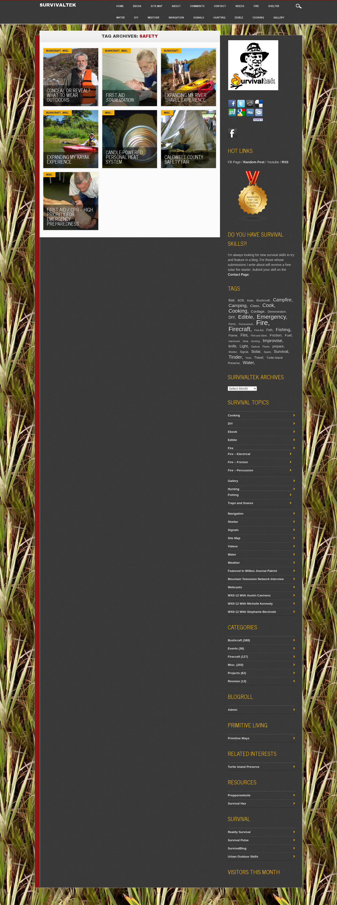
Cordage (257, 311)
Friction (275, 335)
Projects (234, 673)
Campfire (282, 299)
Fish (269, 330)
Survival (281, 351)
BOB (241, 300)
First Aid (119, 97)
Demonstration (277, 311)
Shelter (273, 6)
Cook (268, 305)
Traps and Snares (240, 503)
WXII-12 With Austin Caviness (249, 595)
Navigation (176, 17)
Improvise (272, 340)
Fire (256, 6)
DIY (136, 17)
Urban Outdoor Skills (243, 856)
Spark (267, 351)
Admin (232, 709)
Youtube (273, 162)
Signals (198, 17)
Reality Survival (239, 832)
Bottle (250, 300)
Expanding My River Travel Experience (185, 97)
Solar (255, 351)
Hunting (219, 17)
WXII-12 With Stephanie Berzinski (252, 611)
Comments (197, 6)
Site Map (156, 6)
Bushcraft (53, 51)
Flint (243, 335)
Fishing (283, 329)
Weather (153, 17)
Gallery (278, 17)
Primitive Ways (238, 738)
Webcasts (235, 587)
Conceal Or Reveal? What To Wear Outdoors (68, 95)
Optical (255, 346)
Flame (232, 335)
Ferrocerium (246, 324)
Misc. (65, 51)
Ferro (231, 324)
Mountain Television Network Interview (256, 579)
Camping (237, 305)
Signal (244, 351)
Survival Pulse (238, 840)
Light (244, 346)
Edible (239, 17)
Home (120, 6)
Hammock (234, 341)
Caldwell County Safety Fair (184, 159)
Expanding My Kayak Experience (68, 159)
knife (232, 346)
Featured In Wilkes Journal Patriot (252, 571)
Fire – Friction (238, 462)
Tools (248, 357)
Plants (265, 346)
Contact (220, 6)
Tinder (235, 357)
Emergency (271, 317)
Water (120, 17)
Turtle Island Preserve (243, 766)
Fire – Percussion (240, 470)
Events (233, 648)
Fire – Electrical (239, 454)
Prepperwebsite (239, 795)
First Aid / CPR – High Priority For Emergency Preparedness (70, 216)
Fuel (288, 335)
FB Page (234, 162)
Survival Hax (237, 803)
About (176, 6)
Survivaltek (59, 4)
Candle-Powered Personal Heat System (124, 157)
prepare (278, 346)
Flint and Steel (259, 335)
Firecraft (239, 329)
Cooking (258, 17)
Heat (245, 341)
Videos (239, 6)
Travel (258, 357)
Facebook (232, 133)
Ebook (137, 6)
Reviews (234, 681)
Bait (231, 300)
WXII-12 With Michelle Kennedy (250, 603)
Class (254, 306)
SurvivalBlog (237, 848)
